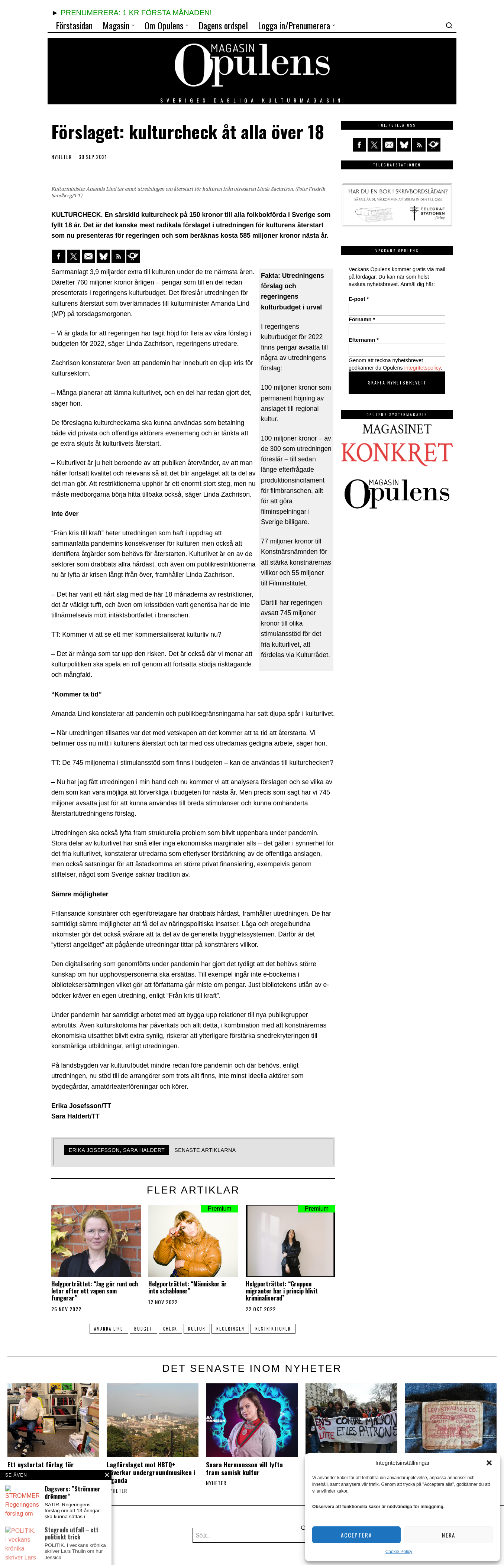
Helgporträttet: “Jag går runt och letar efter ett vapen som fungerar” (94, 1291)
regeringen (233, 1329)
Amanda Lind (104, 1329)
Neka (448, 1535)
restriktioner (278, 1329)
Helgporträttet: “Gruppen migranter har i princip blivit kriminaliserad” (282, 1291)
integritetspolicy (422, 368)
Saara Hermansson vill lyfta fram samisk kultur (244, 1468)
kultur (198, 1329)
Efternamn (364, 340)
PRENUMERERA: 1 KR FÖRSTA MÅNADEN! (136, 13)
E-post (359, 299)
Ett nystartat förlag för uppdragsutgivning (40, 1468)
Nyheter (61, 156)
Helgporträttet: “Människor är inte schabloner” (187, 1287)
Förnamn (362, 319)
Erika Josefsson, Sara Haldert (117, 1150)
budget (141, 1329)
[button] (489, 1463)
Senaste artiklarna (205, 1150)
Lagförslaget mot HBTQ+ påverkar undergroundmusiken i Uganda (151, 1472)
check (169, 1329)
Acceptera (356, 1535)
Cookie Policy (399, 1551)
